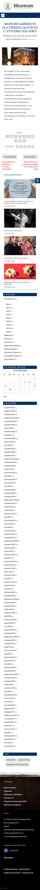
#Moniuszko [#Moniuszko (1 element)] (24, 760)
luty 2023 (8, 527)
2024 (8, 325)
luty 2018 (8, 702)
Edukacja (7, 335)
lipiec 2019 (8, 647)
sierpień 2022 (9, 548)
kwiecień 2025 (10, 438)
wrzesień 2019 (9, 640)
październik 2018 (11, 674)
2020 (8, 39)
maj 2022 (7, 558)
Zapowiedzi (8, 359)
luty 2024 (8, 486)
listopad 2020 (9, 596)
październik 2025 (11, 418)
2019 (8, 311)
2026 (8, 332)
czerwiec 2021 (9, 575)
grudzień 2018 (9, 667)
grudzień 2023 (9, 493)
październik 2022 (11, 541)
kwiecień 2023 (9, 520)
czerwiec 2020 (9, 613)
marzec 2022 (9, 565)
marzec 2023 (9, 524)
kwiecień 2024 (9, 479)
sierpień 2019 (9, 644)
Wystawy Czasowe (11, 352)
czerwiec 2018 (9, 688)
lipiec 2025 (8, 428)
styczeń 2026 (9, 408)
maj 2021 (7, 579)
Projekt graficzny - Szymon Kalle (17, 869)
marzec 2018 (9, 698)
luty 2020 (8, 626)
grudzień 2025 (9, 411)
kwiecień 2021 (9, 582)
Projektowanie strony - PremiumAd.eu (18, 873)
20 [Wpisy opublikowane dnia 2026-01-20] (10, 389)
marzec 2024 (9, 483)
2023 (8, 321)
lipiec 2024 (8, 469)
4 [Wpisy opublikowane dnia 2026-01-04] (34, 379)
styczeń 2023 (9, 531)
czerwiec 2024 (9, 473)
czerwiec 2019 (9, 650)
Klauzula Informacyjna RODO (15, 801)
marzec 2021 (9, 585)
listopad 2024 (9, 456)
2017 (8, 308)
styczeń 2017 (9, 746)
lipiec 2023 (8, 510)
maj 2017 (7, 732)
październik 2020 (11, 599)
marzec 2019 (9, 661)
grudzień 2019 (9, 630)
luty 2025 (8, 445)
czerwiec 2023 (9, 514)
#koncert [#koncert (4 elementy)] (11, 760)
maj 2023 (7, 517)
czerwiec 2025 (9, 432)
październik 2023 (11, 500)
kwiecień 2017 (9, 736)
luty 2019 (8, 664)
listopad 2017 (9, 712)
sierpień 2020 (9, 606)
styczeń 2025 (9, 449)
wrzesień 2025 (9, 421)
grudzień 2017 (9, 709)
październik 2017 (11, 715)
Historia (7, 339)
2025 (8, 328)
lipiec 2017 (8, 726)
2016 (8, 304)
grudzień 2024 (9, 452)
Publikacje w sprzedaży (13, 794)
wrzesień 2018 (9, 678)
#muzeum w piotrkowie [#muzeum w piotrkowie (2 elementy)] (17, 765)
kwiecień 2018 (9, 695)
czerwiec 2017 (9, 729)
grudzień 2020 (9, 592)
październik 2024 (11, 459)
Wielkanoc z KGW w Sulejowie (16, 258)
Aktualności (16, 39)
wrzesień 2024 (9, 462)
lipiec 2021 (8, 572)
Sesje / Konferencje (11, 346)
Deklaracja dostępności (12, 805)
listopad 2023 (9, 497)
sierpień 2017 (9, 722)
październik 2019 (11, 637)
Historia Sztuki (10, 788)
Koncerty (8, 342)
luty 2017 (8, 743)
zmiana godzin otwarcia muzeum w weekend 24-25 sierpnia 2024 (18, 202)
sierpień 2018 (9, 681)
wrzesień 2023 (9, 503)
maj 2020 (7, 616)
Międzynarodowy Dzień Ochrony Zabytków (17, 283)
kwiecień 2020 (10, 620)
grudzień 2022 (9, 534)
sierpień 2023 (9, 507)
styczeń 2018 (9, 705)
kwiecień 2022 (10, 561)
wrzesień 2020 (9, 603)
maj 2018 (7, 691)
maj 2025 (7, 435)
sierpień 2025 (9, 425)
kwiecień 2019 (9, 657)
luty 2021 (8, 589)
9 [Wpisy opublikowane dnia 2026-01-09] (24, 382)
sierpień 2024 (9, 466)
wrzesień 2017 (9, 719)
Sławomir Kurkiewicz (13, 231)
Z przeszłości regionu (12, 356)
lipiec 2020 (8, 609)
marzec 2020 (9, 623)
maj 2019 (7, 654)
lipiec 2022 (8, 551)
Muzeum (20, 36)
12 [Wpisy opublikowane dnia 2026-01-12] (5, 386)
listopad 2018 (9, 671)
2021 (8, 318)
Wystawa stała (10, 349)
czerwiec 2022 (9, 555)
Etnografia (8, 791)
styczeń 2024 (9, 490)
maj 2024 (7, 476)
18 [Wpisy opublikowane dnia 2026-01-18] (34, 386)
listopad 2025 (9, 414)
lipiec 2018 (8, 685)
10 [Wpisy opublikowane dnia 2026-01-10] (30, 382)
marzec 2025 (9, 442)
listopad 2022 (9, 538)
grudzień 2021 (9, 568)
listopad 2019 (9, 633)
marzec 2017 (9, 739)
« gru (5, 396)
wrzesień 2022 (9, 544)
